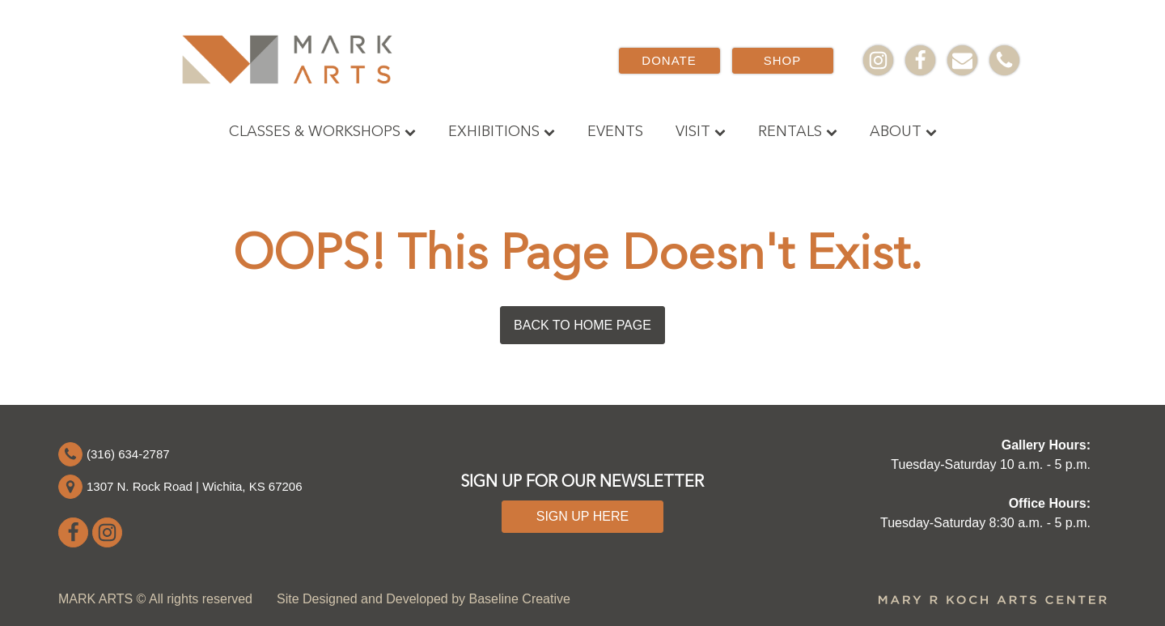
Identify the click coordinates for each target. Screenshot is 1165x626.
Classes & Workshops (322, 132)
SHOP (783, 60)
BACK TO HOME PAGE (582, 325)
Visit (701, 132)
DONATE (669, 60)
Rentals (797, 132)
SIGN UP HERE (582, 516)
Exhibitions (501, 132)
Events (615, 132)
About (903, 132)
